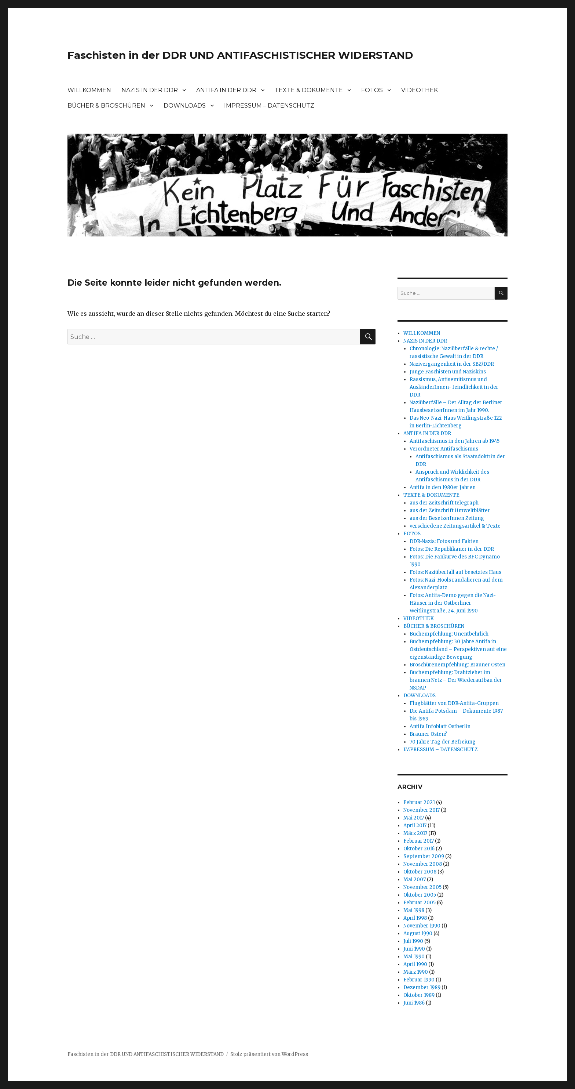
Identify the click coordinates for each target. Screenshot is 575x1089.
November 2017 (421, 810)
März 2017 (415, 833)
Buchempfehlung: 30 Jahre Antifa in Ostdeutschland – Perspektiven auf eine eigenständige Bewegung (458, 649)
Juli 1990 (413, 941)
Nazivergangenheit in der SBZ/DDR (452, 364)
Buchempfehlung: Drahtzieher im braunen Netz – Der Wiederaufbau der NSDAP (456, 680)
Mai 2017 (413, 818)
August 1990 (417, 933)
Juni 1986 (414, 1003)
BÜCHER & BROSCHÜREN (106, 105)
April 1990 (415, 964)
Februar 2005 (419, 903)
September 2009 (423, 856)
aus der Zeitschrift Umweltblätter (450, 510)
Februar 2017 (418, 841)
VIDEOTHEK (419, 90)
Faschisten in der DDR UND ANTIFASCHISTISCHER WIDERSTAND (240, 55)
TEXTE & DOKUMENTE (309, 90)
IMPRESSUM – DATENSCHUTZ (269, 105)
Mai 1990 (414, 957)
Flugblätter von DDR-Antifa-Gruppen (454, 703)
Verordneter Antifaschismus (444, 449)
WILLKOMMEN (89, 90)
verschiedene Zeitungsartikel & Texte (455, 526)
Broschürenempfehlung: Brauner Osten (457, 665)
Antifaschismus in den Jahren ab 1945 (454, 441)
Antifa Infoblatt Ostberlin (440, 726)
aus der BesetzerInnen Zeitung (447, 518)
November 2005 (422, 887)
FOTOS (372, 90)
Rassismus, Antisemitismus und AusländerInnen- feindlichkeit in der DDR (454, 387)
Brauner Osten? (428, 734)
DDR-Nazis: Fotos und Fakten (444, 541)
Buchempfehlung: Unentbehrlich (449, 634)
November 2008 (422, 864)
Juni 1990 (414, 949)
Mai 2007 (414, 879)
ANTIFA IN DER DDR (226, 90)
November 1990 (421, 926)
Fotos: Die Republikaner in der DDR (452, 549)
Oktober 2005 (419, 895)
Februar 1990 (419, 980)
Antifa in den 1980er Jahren (443, 487)
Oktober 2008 (419, 872)
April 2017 (414, 825)
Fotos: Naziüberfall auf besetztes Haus (455, 572)
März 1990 (415, 972)
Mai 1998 (413, 910)
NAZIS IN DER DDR (149, 90)
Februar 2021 (419, 802)
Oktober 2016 (419, 849)
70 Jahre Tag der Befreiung (443, 742)
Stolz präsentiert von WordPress (269, 1054)
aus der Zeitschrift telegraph (444, 503)
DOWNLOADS (185, 105)
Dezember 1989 (421, 987)
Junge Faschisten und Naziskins (448, 372)
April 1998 (415, 918)
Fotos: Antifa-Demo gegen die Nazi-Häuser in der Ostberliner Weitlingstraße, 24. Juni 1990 (453, 603)
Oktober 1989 (419, 995)
